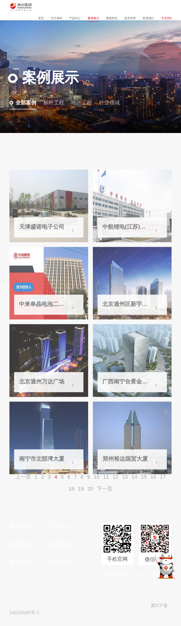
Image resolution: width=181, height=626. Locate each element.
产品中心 (75, 18)
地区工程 (78, 103)
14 (134, 484)
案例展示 (93, 18)
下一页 (104, 496)
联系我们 (148, 18)
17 (162, 484)
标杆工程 (50, 103)
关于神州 (56, 18)
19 (81, 496)
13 (125, 484)
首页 (41, 18)
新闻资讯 (111, 18)
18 (71, 496)
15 (144, 484)
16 (153, 484)
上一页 (23, 484)
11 (106, 484)
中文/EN (166, 18)
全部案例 (22, 103)
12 (115, 484)
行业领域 (106, 103)
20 (90, 496)
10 (96, 484)
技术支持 (130, 18)
